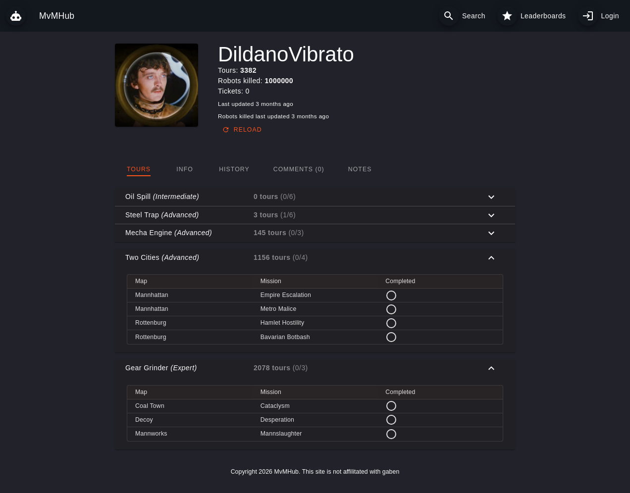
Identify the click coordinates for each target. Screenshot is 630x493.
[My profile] (588, 16)
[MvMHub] (16, 16)
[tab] (138, 169)
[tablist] (315, 169)
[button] (315, 197)
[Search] (449, 16)
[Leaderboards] (507, 16)
